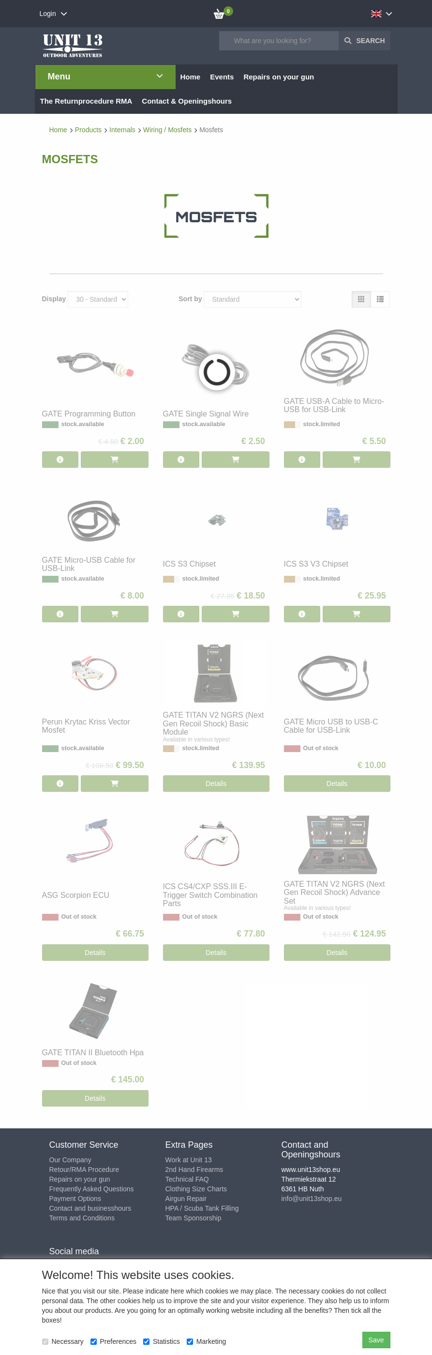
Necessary (63, 1341)
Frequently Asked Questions (91, 1189)
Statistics (161, 1341)
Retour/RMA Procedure (84, 1169)
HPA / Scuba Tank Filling (202, 1208)
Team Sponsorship (193, 1218)
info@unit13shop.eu (312, 1198)
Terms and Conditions (82, 1218)
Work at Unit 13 (188, 1160)
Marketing (206, 1341)
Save (376, 1340)
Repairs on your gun (79, 1179)
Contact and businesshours (90, 1208)
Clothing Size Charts (196, 1189)
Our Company (70, 1160)
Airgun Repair (186, 1198)
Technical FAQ (187, 1179)
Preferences (113, 1341)
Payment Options (75, 1198)
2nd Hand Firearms (194, 1169)
